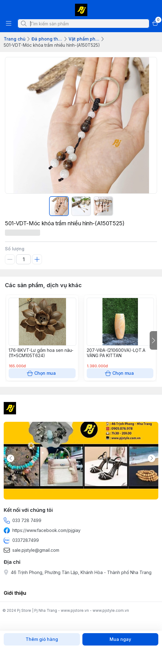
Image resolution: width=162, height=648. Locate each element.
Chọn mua (42, 373)
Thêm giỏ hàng (42, 639)
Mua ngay (120, 639)
